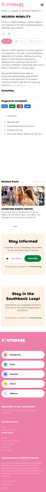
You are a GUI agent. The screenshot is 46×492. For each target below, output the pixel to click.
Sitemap (4, 488)
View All (39, 181)
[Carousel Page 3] (22, 226)
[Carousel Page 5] (29, 226)
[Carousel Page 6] (32, 226)
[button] (42, 4)
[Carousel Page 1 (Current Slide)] (15, 226)
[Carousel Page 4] (25, 226)
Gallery (20, 41)
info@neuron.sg (18, 85)
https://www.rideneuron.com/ (19, 126)
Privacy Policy (6, 485)
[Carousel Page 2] (19, 226)
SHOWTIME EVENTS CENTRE (17, 209)
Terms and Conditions (9, 481)
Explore (14, 11)
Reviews (36, 41)
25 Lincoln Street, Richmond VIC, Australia (23, 134)
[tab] (6, 41)
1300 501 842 (11, 122)
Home (4, 11)
